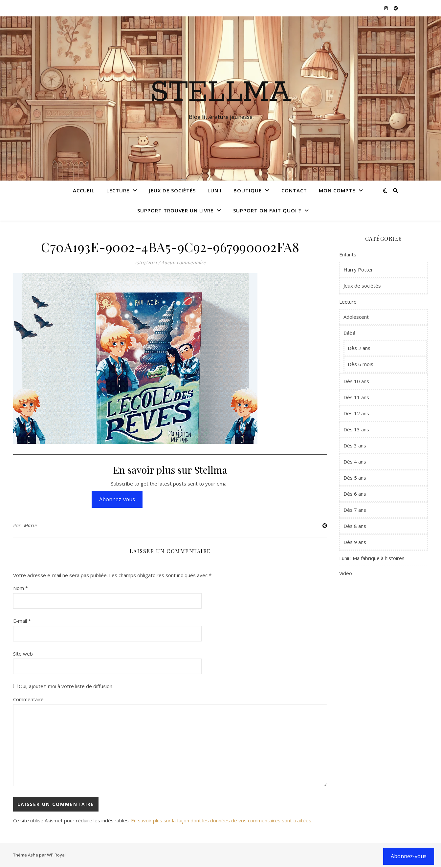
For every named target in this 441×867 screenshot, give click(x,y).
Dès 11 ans (356, 397)
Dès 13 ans (356, 429)
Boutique (247, 190)
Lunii (215, 190)
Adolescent (356, 317)
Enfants (347, 254)
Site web (23, 653)
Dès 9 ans (354, 542)
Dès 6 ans (354, 493)
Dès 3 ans (354, 445)
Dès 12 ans (356, 413)
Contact (294, 190)
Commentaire (28, 699)
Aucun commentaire (183, 262)
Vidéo (345, 573)
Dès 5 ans (354, 477)
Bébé (349, 333)
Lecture (117, 190)
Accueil (84, 190)
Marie (30, 525)
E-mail (22, 621)
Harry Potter (358, 269)
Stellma (220, 92)
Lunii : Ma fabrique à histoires (372, 558)
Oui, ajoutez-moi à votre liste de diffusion (62, 686)
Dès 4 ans (354, 461)
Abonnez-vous (117, 499)
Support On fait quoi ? (267, 210)
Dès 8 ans (354, 526)
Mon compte (337, 190)
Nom (20, 588)
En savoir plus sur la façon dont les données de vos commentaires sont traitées (221, 820)
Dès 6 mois (360, 364)
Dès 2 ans (359, 348)
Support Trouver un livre (175, 210)
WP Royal (56, 855)
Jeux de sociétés (172, 190)
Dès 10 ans (356, 381)
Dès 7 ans (354, 510)
